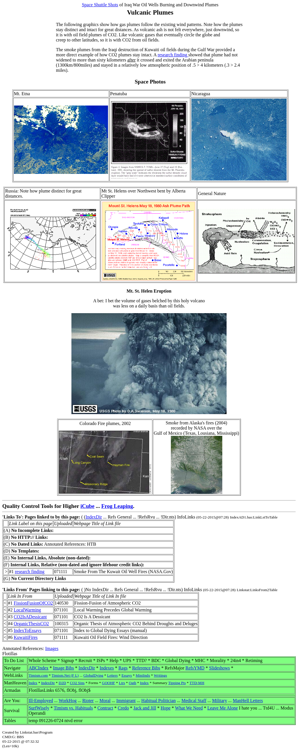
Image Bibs (63, 667)
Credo (123, 708)
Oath (132, 683)
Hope (166, 708)
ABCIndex (38, 667)
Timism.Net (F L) (65, 675)
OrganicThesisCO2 (31, 623)
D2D (62, 683)
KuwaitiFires (26, 637)
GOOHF (108, 683)
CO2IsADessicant (30, 616)
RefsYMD (195, 667)
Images (51, 648)
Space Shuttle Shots (100, 4)
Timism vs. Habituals (73, 708)
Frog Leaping (117, 506)
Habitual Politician (158, 700)
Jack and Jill (144, 708)
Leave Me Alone (222, 708)
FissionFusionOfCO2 (33, 603)
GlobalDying (93, 675)
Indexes (107, 667)
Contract (105, 708)
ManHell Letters (248, 700)
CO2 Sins (77, 683)
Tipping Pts (177, 683)
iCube (87, 506)
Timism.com (38, 675)
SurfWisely (39, 708)
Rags (122, 667)
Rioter (88, 700)
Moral (105, 700)
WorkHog (68, 700)
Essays (126, 675)
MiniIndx (143, 675)
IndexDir (93, 516)
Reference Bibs (146, 667)
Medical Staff (193, 700)
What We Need (189, 708)
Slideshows (219, 667)
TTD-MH (196, 683)
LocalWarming (27, 609)
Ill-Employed (41, 700)
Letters (112, 675)
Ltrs (122, 683)
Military (219, 700)
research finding (173, 54)
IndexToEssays (27, 630)
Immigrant (126, 700)
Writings (160, 675)
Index (33, 683)
